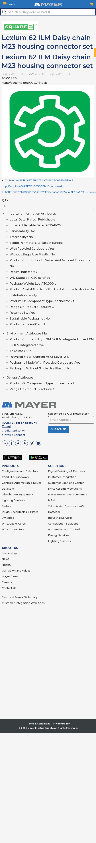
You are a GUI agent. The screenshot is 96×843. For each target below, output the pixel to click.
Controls (19, 500)
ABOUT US (10, 548)
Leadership (9, 553)
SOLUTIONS (57, 466)
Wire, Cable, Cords (14, 523)
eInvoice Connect (13, 435)
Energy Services (58, 535)
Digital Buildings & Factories (66, 471)
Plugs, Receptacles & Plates (20, 512)
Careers (7, 582)
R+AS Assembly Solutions (65, 488)
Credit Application (14, 430)
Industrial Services (60, 517)
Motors (6, 506)
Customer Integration (62, 477)
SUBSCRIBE (58, 429)
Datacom (54, 512)
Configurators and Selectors (20, 471)
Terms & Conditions (38, 723)
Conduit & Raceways (15, 477)
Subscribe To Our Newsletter (68, 413)
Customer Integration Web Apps (23, 603)
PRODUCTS (10, 466)
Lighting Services (59, 541)
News (5, 559)
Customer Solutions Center (66, 482)
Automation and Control (64, 529)
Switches (8, 517)
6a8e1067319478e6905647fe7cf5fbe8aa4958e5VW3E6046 (50, 192)
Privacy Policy (61, 723)
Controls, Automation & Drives (22, 482)
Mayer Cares (10, 576)
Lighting (7, 500)
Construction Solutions (63, 523)
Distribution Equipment (17, 494)
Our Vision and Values (16, 570)
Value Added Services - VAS (66, 506)
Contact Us (9, 588)
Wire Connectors (13, 529)
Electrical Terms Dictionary (19, 597)
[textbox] (48, 12)
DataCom (8, 488)
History (6, 564)
